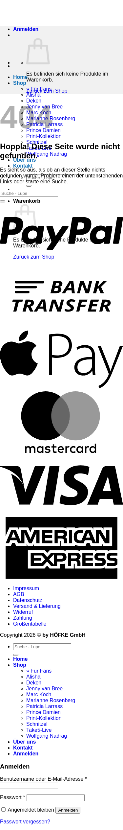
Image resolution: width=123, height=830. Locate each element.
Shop (19, 83)
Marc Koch (38, 694)
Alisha (33, 95)
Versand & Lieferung (37, 606)
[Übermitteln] (28, 186)
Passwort (12, 797)
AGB (18, 594)
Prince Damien (43, 712)
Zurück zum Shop (46, 91)
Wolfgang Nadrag (46, 154)
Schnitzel (37, 724)
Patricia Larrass (44, 706)
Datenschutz (27, 600)
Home (20, 77)
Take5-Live (38, 730)
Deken (33, 682)
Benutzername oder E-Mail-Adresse (43, 779)
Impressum (26, 588)
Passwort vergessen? (25, 821)
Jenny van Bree (44, 688)
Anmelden (68, 810)
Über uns (24, 742)
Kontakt (23, 166)
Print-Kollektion (44, 136)
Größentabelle (29, 624)
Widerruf (23, 612)
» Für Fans (38, 671)
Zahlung (22, 618)
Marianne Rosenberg (50, 700)
